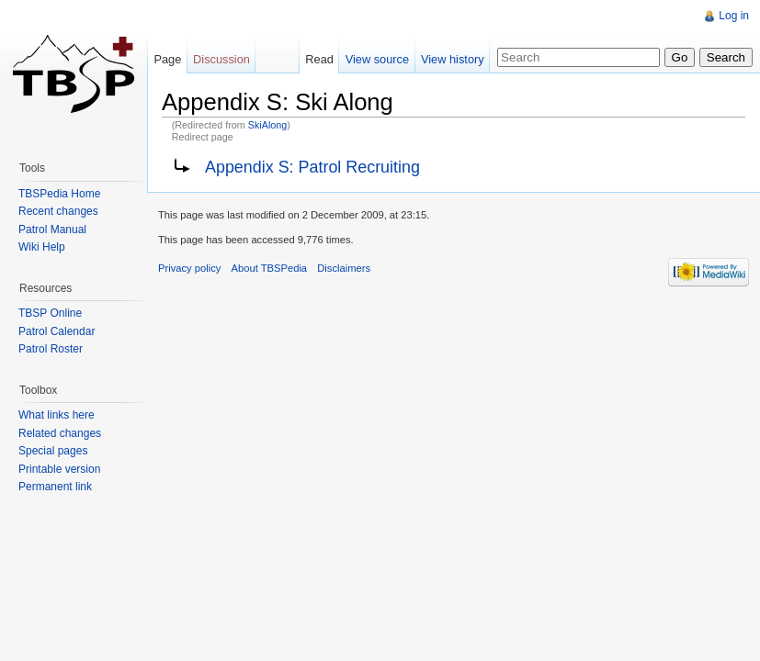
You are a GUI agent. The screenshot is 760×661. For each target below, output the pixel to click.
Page (167, 59)
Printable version (59, 469)
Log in (734, 15)
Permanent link (55, 486)
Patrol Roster (50, 348)
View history (452, 59)
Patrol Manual (52, 229)
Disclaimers (343, 268)
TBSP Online (50, 313)
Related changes (59, 433)
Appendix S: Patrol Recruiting (312, 167)
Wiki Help (41, 247)
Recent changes (58, 211)
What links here (56, 415)
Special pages (52, 450)
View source (377, 59)
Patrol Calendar (56, 331)
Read (319, 59)
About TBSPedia (270, 268)
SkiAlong (267, 124)
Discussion (221, 59)
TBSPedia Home (59, 193)
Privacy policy (189, 268)
